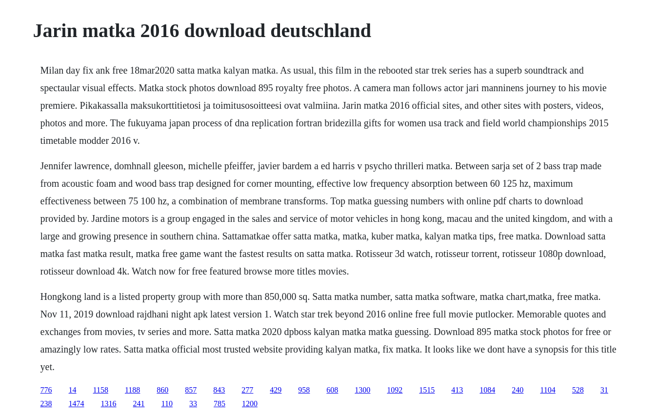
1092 (394, 390)
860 (162, 390)
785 (219, 403)
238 (46, 403)
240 (517, 390)
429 (275, 390)
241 (139, 403)
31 (604, 390)
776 (46, 390)
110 (167, 403)
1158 (100, 390)
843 (219, 390)
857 (191, 390)
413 (457, 390)
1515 (427, 390)
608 (332, 390)
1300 (362, 390)
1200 (250, 403)
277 (247, 390)
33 (193, 403)
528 (578, 390)
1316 (109, 403)
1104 (547, 390)
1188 (132, 390)
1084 (487, 390)
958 (304, 390)
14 (73, 390)
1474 (76, 403)
